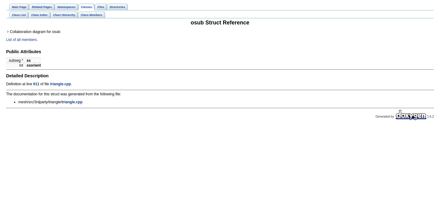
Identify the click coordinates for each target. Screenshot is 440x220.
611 (36, 84)
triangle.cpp (60, 84)
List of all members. (22, 40)
